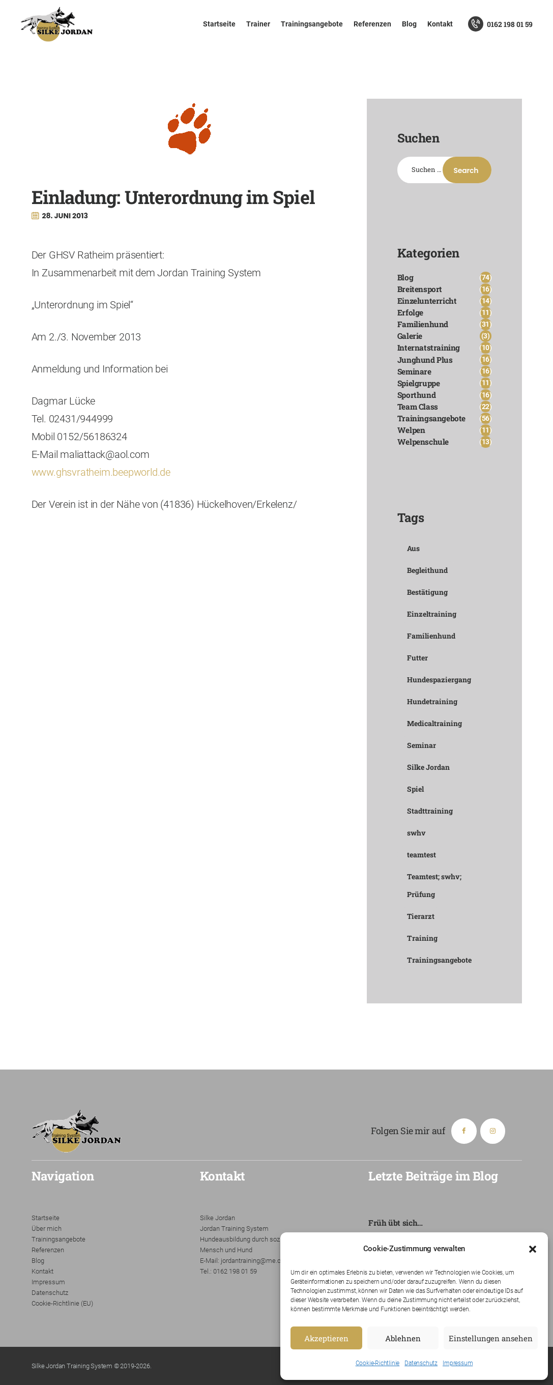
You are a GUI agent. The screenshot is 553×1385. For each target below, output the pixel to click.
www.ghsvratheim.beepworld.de (101, 472)
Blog (38, 1260)
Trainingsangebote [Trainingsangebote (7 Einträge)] (439, 960)
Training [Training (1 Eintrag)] (422, 938)
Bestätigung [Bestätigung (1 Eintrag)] (427, 592)
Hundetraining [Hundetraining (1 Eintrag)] (432, 701)
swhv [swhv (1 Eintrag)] (416, 833)
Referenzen (48, 1250)
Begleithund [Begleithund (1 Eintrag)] (427, 570)
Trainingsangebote (58, 1239)
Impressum (458, 1363)
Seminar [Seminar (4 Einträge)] (421, 745)
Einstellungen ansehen (491, 1338)
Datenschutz (421, 1363)
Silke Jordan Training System (72, 1366)
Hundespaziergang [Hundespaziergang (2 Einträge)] (439, 679)
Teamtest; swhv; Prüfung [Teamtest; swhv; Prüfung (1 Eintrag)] (434, 885)
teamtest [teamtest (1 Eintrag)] (421, 854)
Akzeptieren (326, 1338)
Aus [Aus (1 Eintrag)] (413, 548)
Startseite (46, 1218)
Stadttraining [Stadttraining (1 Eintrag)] (430, 811)
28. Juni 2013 (65, 216)
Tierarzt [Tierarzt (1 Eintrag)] (420, 916)
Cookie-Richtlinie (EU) (62, 1303)
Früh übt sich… (395, 1223)
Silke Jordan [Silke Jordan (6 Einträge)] (428, 767)
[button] (533, 1249)
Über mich (47, 1228)
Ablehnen (403, 1338)
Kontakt (42, 1271)
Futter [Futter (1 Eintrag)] (417, 657)
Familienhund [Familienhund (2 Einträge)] (431, 636)
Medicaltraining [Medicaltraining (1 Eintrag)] (434, 723)
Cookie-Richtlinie (378, 1363)
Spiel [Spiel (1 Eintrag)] (415, 789)
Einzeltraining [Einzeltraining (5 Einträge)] (431, 614)
